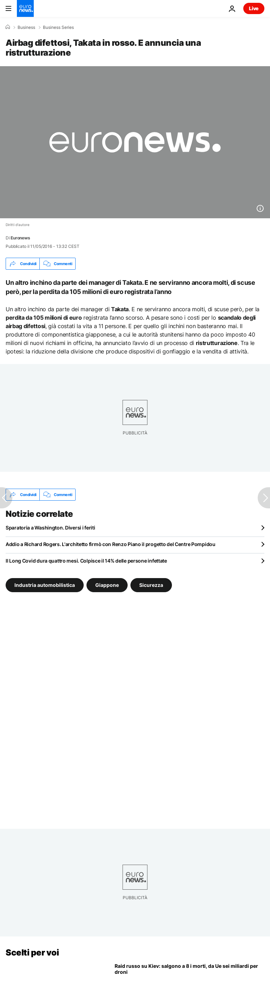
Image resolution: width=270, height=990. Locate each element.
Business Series (58, 27)
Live (254, 8)
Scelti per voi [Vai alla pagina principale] (32, 952)
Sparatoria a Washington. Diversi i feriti (50, 528)
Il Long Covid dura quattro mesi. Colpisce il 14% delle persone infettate (86, 561)
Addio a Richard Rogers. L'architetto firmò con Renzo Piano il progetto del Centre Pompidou (111, 544)
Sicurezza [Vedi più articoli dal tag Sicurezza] (151, 585)
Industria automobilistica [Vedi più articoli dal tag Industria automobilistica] (44, 585)
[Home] (8, 27)
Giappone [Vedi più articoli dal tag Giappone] (107, 585)
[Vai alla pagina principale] (25, 8)
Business (26, 27)
